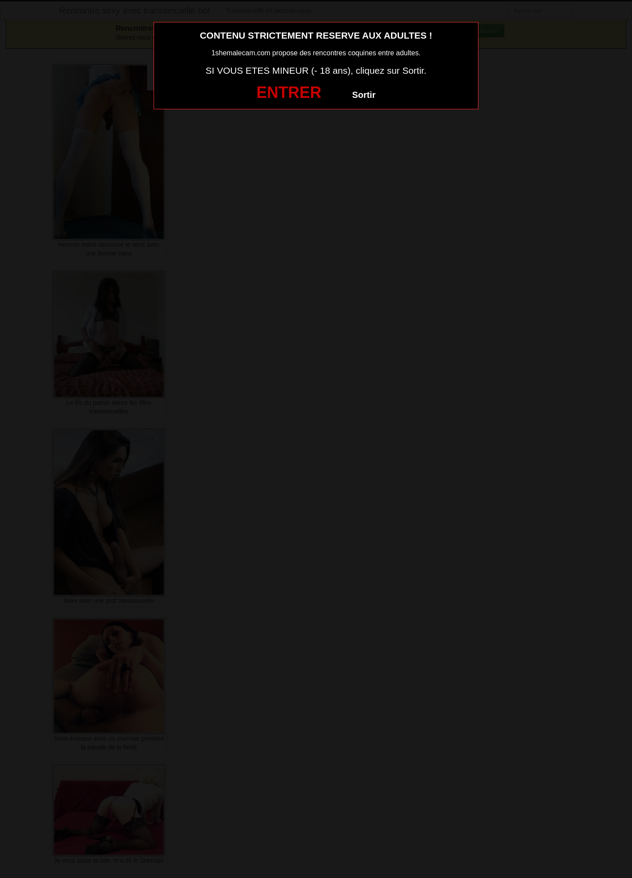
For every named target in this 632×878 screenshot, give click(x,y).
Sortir (363, 95)
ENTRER (288, 92)
